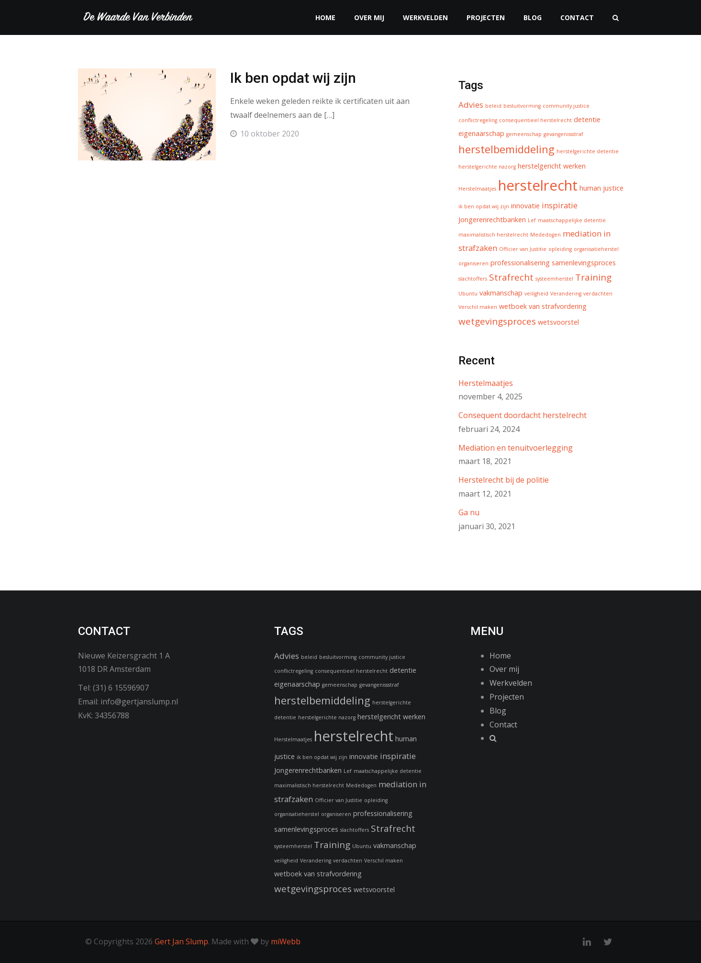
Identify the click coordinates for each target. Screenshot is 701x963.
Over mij (369, 17)
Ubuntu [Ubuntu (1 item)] (468, 293)
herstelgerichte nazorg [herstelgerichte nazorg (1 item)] (487, 166)
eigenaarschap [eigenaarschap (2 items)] (481, 133)
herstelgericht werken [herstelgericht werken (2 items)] (552, 165)
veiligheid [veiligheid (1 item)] (536, 293)
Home (325, 17)
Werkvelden (425, 17)
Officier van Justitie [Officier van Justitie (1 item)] (522, 249)
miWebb (285, 941)
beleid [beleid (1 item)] (493, 105)
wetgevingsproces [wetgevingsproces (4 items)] (497, 321)
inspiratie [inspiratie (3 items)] (560, 205)
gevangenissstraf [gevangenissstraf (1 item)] (563, 134)
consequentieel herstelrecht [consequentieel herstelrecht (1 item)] (535, 120)
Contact (577, 17)
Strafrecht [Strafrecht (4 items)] (511, 277)
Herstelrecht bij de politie (503, 480)
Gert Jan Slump (181, 941)
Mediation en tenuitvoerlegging (515, 447)
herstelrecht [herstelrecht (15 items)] (538, 185)
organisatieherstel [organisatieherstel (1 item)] (596, 249)
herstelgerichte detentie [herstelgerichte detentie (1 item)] (587, 151)
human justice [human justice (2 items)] (601, 188)
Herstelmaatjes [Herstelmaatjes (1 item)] (477, 188)
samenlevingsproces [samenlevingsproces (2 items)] (584, 262)
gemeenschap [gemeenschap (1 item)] (524, 134)
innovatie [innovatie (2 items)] (525, 205)
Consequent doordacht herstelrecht (522, 415)
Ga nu (468, 512)
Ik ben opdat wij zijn (293, 77)
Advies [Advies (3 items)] (470, 104)
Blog (532, 17)
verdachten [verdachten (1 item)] (597, 293)
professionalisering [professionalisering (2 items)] (520, 262)
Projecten (486, 17)
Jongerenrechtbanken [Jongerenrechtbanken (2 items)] (492, 219)
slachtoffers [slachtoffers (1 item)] (472, 278)
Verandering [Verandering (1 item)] (565, 293)
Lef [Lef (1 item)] (532, 220)
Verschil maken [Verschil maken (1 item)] (477, 307)
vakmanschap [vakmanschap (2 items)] (501, 292)
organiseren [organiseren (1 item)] (473, 263)
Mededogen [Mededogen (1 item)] (545, 234)
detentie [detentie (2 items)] (587, 119)
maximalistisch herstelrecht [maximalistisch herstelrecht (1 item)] (493, 234)
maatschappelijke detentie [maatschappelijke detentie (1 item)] (572, 220)
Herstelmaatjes (485, 383)
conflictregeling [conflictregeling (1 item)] (477, 120)
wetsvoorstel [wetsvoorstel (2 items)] (558, 322)
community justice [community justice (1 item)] (566, 105)
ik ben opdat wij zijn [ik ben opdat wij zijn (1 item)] (483, 206)
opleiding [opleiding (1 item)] (560, 249)
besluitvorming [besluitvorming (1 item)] (522, 105)
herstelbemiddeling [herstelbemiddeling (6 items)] (506, 149)
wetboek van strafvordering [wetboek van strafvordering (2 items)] (543, 306)
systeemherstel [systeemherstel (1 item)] (554, 278)
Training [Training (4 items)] (593, 277)
